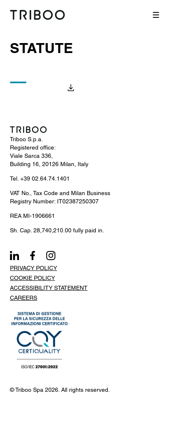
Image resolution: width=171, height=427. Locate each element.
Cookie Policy (32, 278)
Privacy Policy (33, 268)
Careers (23, 297)
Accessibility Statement (49, 288)
